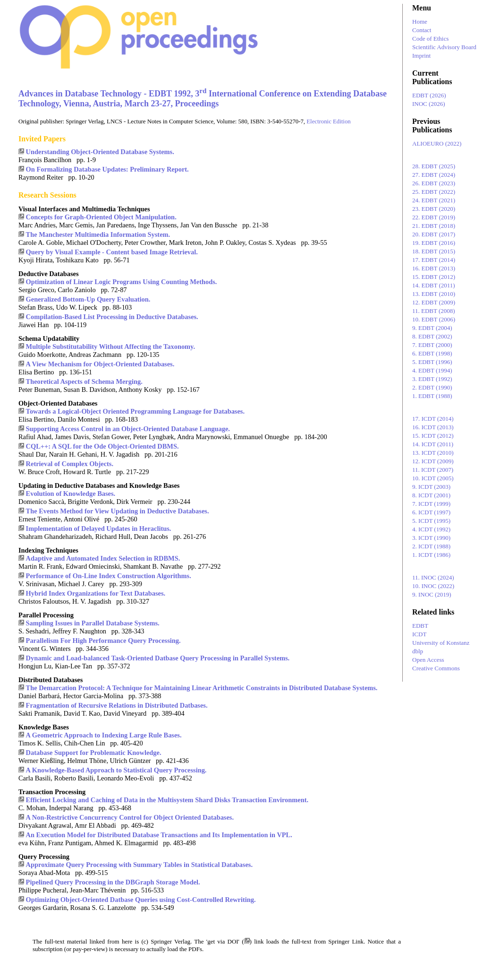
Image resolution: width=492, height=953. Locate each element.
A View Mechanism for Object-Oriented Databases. (100, 364)
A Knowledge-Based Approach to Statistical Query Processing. (116, 770)
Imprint (421, 55)
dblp (417, 651)
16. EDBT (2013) (433, 268)
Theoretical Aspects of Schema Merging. (84, 381)
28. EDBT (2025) (433, 166)
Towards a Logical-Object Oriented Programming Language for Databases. (135, 411)
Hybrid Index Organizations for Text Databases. (96, 593)
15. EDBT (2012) (433, 276)
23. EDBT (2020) (433, 208)
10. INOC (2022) (433, 585)
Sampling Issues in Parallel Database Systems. (93, 623)
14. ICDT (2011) (432, 444)
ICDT (419, 634)
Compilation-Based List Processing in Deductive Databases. (112, 317)
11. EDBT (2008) (433, 310)
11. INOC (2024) (433, 577)
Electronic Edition (328, 121)
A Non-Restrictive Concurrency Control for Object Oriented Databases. (130, 817)
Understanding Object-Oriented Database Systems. (100, 152)
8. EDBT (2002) (432, 336)
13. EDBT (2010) (433, 293)
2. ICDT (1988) (431, 546)
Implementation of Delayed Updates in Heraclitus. (98, 528)
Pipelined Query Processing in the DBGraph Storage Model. (113, 882)
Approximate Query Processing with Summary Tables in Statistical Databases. (139, 864)
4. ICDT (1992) (431, 529)
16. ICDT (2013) (433, 427)
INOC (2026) (428, 103)
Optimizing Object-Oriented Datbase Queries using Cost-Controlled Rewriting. (141, 899)
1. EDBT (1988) (432, 395)
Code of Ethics (430, 38)
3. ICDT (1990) (431, 537)
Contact (421, 30)
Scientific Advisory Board (444, 47)
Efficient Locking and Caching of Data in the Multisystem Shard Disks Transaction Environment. (167, 800)
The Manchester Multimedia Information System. (98, 234)
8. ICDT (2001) (431, 495)
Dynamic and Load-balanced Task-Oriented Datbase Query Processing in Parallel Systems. (158, 658)
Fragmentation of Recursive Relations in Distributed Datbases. (117, 705)
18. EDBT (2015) (433, 251)
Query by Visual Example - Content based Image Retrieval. (112, 252)
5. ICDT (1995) (431, 520)
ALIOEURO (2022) (436, 143)
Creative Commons (436, 668)
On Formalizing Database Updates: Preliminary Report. (107, 169)
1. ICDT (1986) (431, 554)
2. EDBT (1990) (432, 387)
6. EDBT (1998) (432, 353)
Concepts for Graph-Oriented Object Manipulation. (101, 217)
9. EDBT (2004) (432, 327)
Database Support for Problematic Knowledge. (93, 752)
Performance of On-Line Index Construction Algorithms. (108, 576)
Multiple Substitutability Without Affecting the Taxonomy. (110, 346)
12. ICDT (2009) (433, 461)
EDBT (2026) (429, 95)
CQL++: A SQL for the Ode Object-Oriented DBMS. (102, 446)
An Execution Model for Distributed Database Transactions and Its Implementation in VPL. (159, 835)
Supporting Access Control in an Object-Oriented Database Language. (128, 429)
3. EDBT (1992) (432, 378)
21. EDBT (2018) (433, 225)
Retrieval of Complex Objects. (69, 464)
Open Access (428, 659)
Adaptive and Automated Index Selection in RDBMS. (103, 558)
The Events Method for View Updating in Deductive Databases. (117, 511)
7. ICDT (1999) (431, 503)
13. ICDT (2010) (433, 452)
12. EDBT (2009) (433, 302)
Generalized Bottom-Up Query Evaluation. (88, 299)
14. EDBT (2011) (433, 285)
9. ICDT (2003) (431, 486)
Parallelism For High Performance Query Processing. (103, 640)
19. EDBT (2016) (433, 242)
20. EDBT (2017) (433, 234)
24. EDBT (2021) (433, 200)
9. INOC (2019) (431, 594)
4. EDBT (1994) (432, 370)
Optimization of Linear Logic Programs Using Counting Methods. (121, 282)
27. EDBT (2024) (433, 174)
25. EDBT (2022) (433, 191)
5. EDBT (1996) (432, 361)
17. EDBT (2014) (433, 259)
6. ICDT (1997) (431, 512)
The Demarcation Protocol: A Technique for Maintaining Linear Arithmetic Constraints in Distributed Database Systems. (202, 688)
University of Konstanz (440, 642)
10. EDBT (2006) (433, 319)
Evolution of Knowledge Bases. (71, 493)
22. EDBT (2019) (433, 217)
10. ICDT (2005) (433, 478)
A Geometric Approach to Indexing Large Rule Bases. (104, 735)
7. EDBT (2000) (432, 344)
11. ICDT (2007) (432, 469)
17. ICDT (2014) (433, 418)
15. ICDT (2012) (433, 435)
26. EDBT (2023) (433, 183)
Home (419, 21)
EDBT (420, 625)
